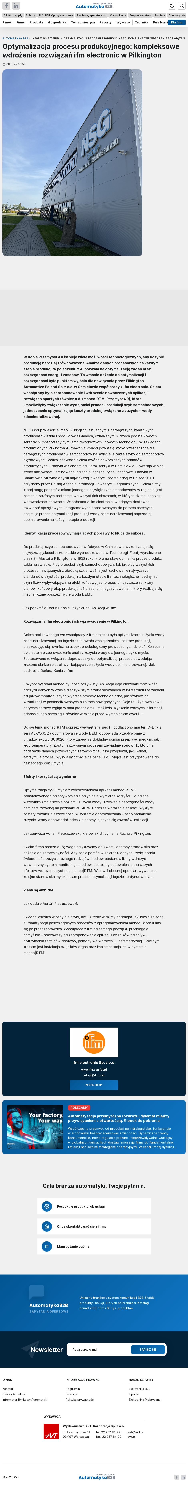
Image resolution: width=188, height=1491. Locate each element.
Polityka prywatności (80, 1399)
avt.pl (131, 1437)
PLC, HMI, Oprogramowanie (56, 15)
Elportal (134, 1394)
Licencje (71, 1394)
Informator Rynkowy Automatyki (24, 1399)
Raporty (106, 22)
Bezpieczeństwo (140, 15)
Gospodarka (57, 22)
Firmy (20, 22)
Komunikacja (118, 15)
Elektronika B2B (139, 1389)
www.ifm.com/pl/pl (94, 1069)
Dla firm (177, 22)
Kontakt (7, 1389)
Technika (141, 22)
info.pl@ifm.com (94, 1075)
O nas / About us (13, 1394)
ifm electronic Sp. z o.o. (94, 1062)
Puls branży (161, 22)
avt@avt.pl (135, 1432)
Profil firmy (94, 1085)
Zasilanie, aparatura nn (91, 15)
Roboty (30, 15)
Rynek (6, 22)
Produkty (36, 22)
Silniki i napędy (13, 15)
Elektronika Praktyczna (144, 1399)
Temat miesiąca (83, 22)
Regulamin (73, 1389)
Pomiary (160, 15)
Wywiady (123, 22)
